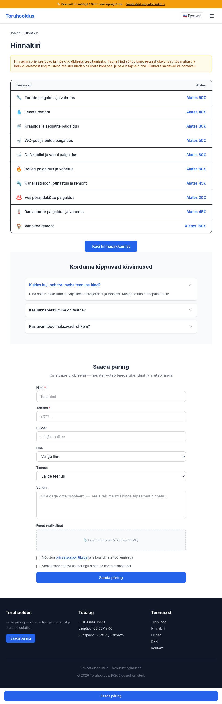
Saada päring (111, 577)
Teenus (42, 468)
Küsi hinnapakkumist (111, 246)
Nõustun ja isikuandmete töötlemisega (87, 557)
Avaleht (16, 33)
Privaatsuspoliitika (94, 668)
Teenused (158, 622)
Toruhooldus (20, 16)
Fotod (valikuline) (49, 526)
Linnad (156, 635)
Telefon (43, 408)
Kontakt (157, 648)
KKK (154, 641)
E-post (41, 428)
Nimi (41, 388)
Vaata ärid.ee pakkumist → (145, 4)
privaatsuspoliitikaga (72, 557)
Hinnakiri (158, 628)
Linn (39, 448)
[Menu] (211, 16)
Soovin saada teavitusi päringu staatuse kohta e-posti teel (86, 566)
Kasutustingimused (126, 668)
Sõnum (41, 487)
